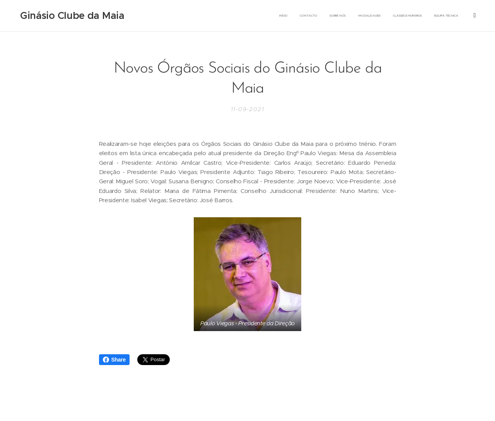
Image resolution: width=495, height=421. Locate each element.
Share (114, 360)
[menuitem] (333, 15)
